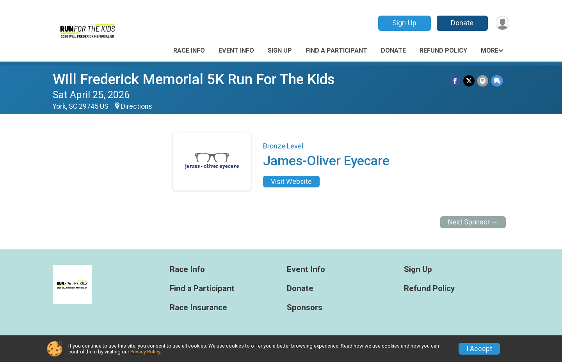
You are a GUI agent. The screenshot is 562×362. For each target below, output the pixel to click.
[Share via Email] (483, 81)
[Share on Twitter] (469, 81)
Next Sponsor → (473, 222)
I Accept (479, 349)
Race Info (189, 50)
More (489, 50)
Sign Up (404, 23)
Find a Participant (336, 50)
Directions (136, 106)
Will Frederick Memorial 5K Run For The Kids (194, 79)
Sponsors (304, 307)
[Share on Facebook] (455, 81)
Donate (461, 23)
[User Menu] (502, 23)
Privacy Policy (145, 352)
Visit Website (291, 181)
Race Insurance (198, 307)
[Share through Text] (497, 81)
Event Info (236, 50)
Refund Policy (443, 50)
